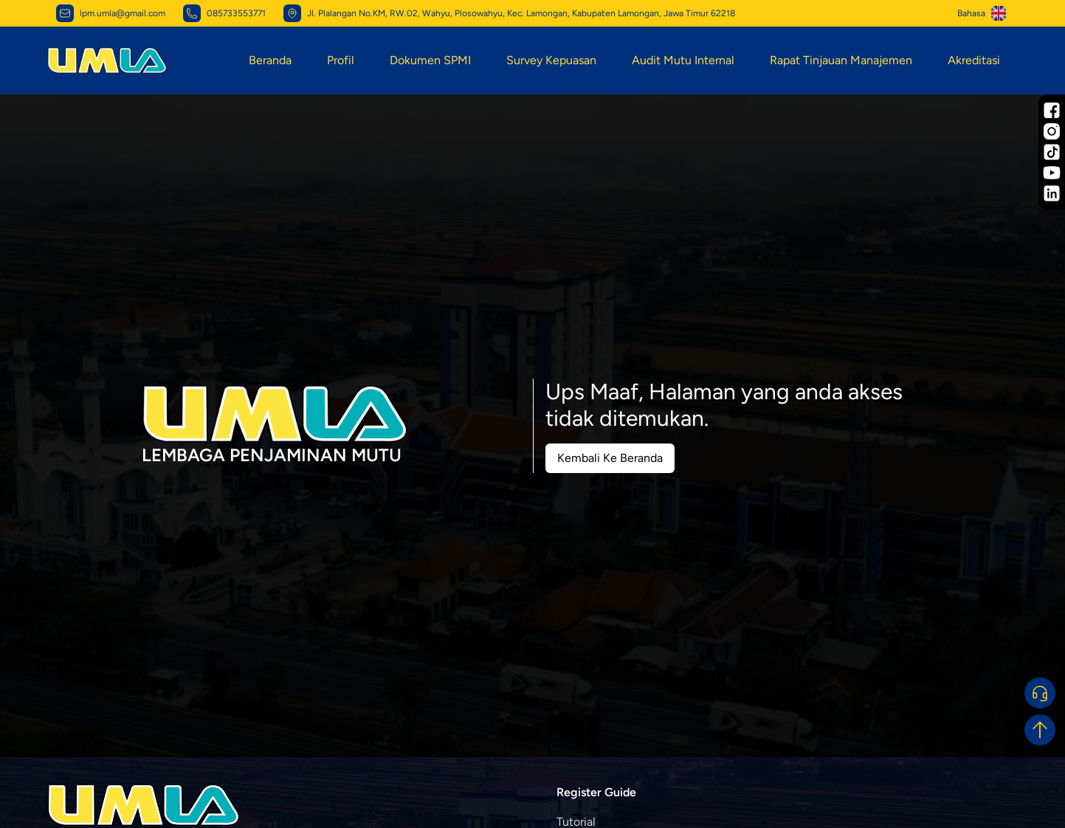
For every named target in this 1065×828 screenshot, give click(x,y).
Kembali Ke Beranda (610, 458)
